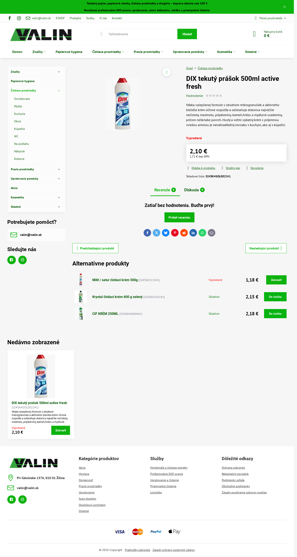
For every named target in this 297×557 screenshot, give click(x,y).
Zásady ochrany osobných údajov (174, 550)
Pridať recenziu (179, 217)
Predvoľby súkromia (137, 550)
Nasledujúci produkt (265, 248)
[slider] (214, 95)
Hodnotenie (194, 96)
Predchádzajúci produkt (95, 248)
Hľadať (187, 34)
